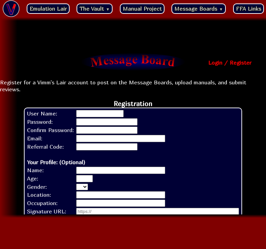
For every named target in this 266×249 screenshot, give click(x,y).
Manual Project (142, 8)
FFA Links (248, 8)
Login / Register (229, 62)
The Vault (94, 8)
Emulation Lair (48, 8)
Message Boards (198, 8)
